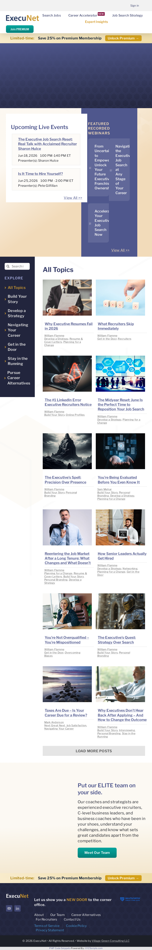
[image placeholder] (67, 281)
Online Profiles (75, 414)
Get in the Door (107, 338)
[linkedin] (17, 908)
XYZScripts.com (94, 948)
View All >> (73, 198)
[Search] (8, 266)
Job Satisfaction (76, 725)
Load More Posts (94, 751)
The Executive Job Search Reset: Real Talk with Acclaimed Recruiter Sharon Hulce (47, 144)
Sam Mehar (104, 489)
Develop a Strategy (56, 338)
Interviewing (127, 730)
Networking (130, 568)
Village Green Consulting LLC (111, 940)
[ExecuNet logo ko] (17, 895)
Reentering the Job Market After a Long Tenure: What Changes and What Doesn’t (68, 558)
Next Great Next (54, 725)
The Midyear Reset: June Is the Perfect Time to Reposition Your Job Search (121, 404)
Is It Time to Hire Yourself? (40, 174)
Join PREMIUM (20, 29)
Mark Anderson (54, 722)
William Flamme (54, 335)
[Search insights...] (17, 266)
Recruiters (124, 338)
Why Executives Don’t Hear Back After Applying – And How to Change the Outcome (122, 715)
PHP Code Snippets (60, 948)
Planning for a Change (111, 498)
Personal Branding (56, 579)
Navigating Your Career (59, 728)
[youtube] (9, 908)
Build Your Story (54, 414)
